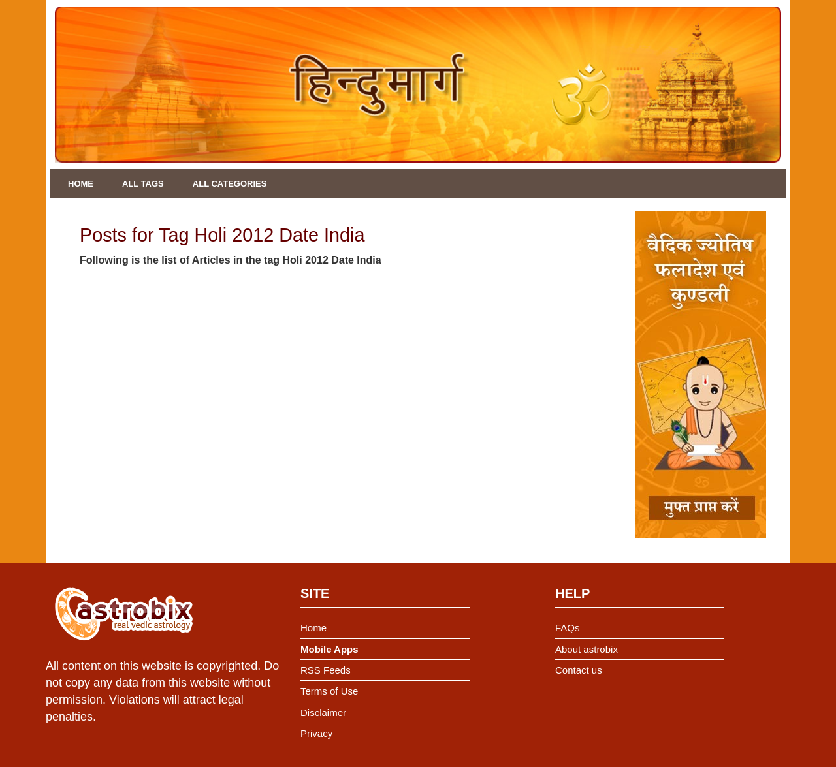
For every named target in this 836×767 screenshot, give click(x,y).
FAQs (567, 627)
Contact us (578, 670)
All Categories (230, 184)
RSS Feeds (325, 670)
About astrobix (586, 649)
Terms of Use (329, 691)
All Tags (143, 184)
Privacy (316, 733)
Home (80, 184)
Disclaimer (323, 712)
